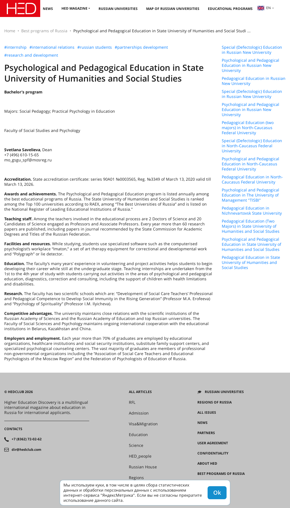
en (264, 7)
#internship (15, 47)
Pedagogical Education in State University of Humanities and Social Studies (251, 262)
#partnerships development (141, 47)
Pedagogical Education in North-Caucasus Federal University (252, 179)
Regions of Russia (214, 402)
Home (9, 30)
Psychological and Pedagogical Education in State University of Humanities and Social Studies (251, 244)
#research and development (31, 55)
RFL (132, 402)
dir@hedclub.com (26, 449)
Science (136, 445)
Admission (139, 413)
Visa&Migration (143, 423)
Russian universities (118, 8)
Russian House (143, 466)
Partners (206, 433)
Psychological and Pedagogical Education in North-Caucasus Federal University (250, 164)
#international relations (51, 47)
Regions (136, 477)
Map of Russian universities (172, 8)
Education (138, 434)
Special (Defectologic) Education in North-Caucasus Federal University (252, 145)
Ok (217, 492)
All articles (140, 392)
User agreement (212, 443)
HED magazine (74, 8)
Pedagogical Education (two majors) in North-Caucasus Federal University (248, 127)
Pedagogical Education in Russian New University (253, 81)
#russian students (94, 47)
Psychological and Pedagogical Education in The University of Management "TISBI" (250, 195)
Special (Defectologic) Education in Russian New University (252, 50)
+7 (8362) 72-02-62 (27, 439)
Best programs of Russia (44, 30)
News (48, 8)
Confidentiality (212, 453)
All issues (206, 412)
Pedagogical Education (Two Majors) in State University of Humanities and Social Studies (251, 226)
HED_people (140, 456)
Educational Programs (230, 8)
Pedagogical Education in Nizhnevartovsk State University (252, 211)
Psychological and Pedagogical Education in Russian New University (250, 65)
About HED (207, 463)
